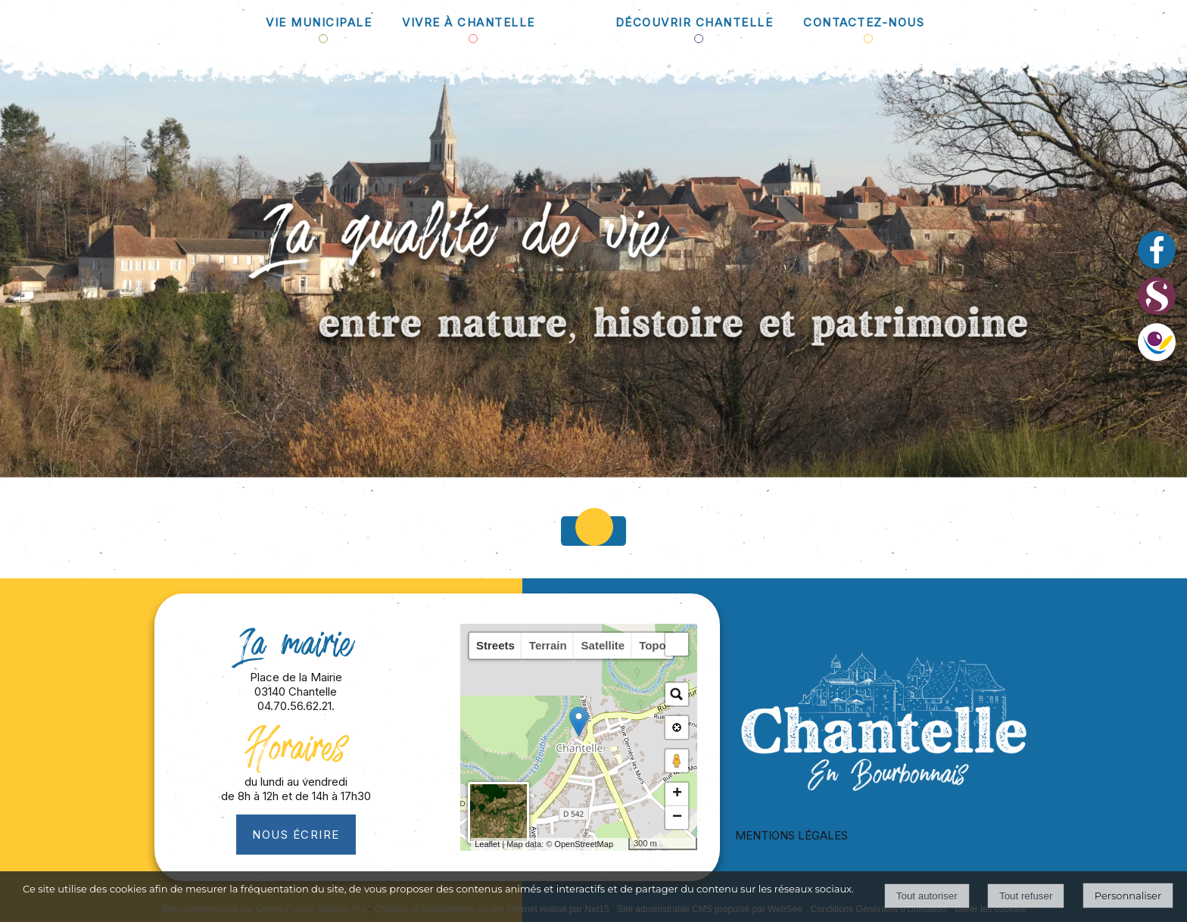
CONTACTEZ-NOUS (863, 22)
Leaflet (487, 844)
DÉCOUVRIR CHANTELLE (694, 22)
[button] (676, 644)
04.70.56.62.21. (296, 706)
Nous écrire (296, 834)
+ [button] (677, 794)
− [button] (677, 817)
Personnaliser (1128, 895)
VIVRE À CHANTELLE (468, 22)
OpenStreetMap (583, 844)
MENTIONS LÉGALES (791, 835)
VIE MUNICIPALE (319, 22)
